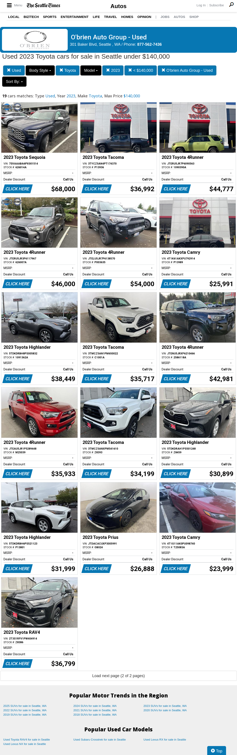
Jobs (165, 17)
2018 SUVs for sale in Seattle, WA (95, 714)
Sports (50, 17)
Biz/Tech (31, 17)
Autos (118, 6)
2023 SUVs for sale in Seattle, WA (165, 706)
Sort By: (14, 81)
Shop (194, 17)
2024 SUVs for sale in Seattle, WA (95, 706)
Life (96, 17)
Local (13, 17)
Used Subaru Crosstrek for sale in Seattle (99, 739)
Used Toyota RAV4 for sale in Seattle (26, 739)
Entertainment (74, 17)
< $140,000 (140, 70)
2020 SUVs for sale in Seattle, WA (165, 710)
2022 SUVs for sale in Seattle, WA (25, 710)
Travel (110, 17)
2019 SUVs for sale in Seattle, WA (25, 714)
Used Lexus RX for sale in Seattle (164, 739)
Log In (201, 5)
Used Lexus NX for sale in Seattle (24, 744)
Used (14, 70)
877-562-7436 (149, 44)
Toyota (67, 70)
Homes (127, 17)
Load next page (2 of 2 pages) (118, 676)
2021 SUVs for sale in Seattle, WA (95, 710)
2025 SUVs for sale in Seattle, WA (25, 706)
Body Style (40, 70)
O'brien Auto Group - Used (187, 70)
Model (91, 70)
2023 (113, 70)
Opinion (144, 17)
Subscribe (216, 5)
